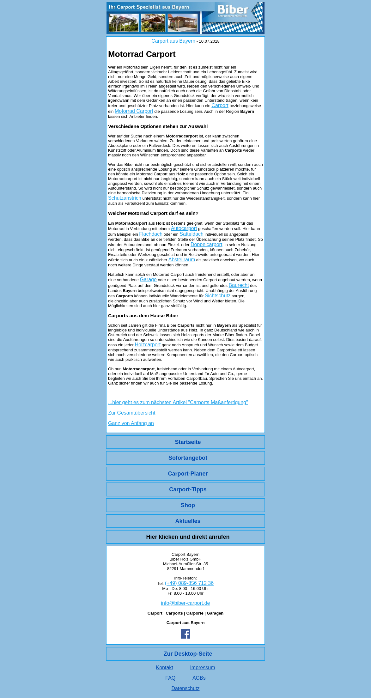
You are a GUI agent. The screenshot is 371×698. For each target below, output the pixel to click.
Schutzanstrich (124, 198)
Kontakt (164, 667)
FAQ (170, 678)
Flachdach (150, 234)
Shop (188, 505)
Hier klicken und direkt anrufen (187, 537)
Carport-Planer (188, 473)
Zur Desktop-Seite (187, 654)
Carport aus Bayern (173, 41)
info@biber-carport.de (185, 603)
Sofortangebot (187, 458)
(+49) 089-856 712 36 (189, 583)
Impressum (202, 667)
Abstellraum (181, 259)
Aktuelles (187, 521)
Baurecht (239, 285)
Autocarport (184, 228)
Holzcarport (148, 344)
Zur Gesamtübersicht (131, 413)
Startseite (188, 442)
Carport (219, 105)
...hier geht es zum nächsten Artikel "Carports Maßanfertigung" (178, 402)
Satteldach (191, 234)
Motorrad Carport (134, 111)
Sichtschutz (218, 295)
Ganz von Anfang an (131, 423)
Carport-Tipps (188, 489)
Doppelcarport (206, 244)
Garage (148, 279)
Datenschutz (186, 688)
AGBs (199, 678)
